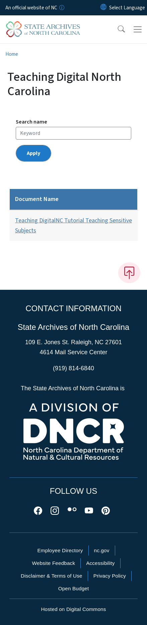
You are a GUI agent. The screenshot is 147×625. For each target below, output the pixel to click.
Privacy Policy (109, 576)
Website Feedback (53, 563)
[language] (127, 8)
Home (11, 54)
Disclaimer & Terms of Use (51, 576)
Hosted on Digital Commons (73, 609)
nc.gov (101, 550)
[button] (117, 29)
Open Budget (73, 588)
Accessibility (100, 563)
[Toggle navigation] (137, 29)
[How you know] (61, 8)
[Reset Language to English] (103, 8)
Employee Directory (60, 550)
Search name (31, 122)
